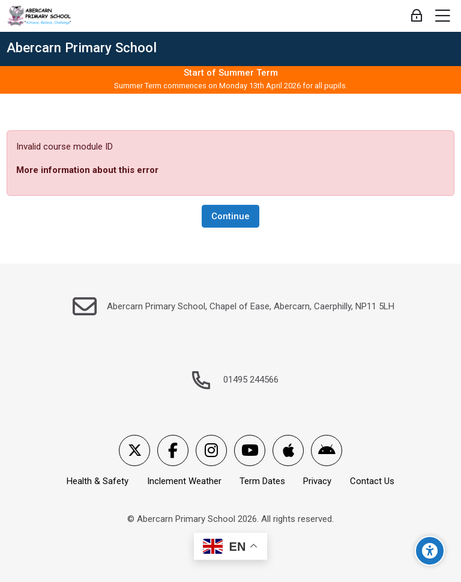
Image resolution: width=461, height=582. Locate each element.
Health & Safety (97, 481)
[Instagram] (211, 450)
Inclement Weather (184, 481)
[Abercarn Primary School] (40, 16)
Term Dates (262, 481)
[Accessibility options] (430, 551)
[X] (134, 450)
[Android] (326, 450)
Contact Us (372, 481)
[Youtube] (249, 450)
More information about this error (87, 170)
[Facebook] (172, 450)
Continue (230, 216)
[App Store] (288, 450)
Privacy (317, 481)
